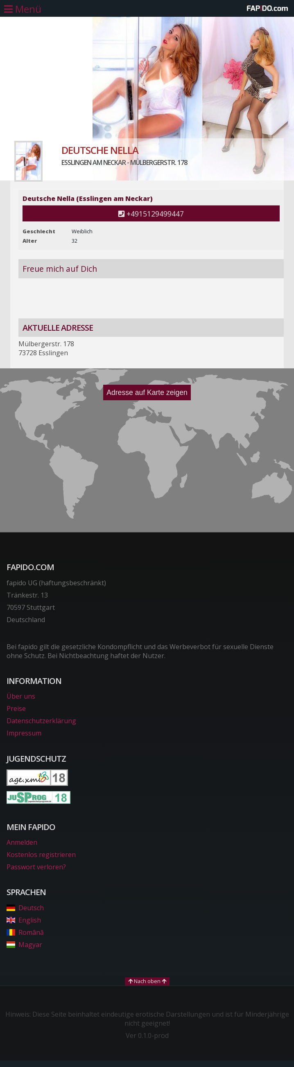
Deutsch (25, 907)
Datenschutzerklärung (41, 720)
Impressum (24, 733)
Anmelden (22, 842)
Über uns (21, 696)
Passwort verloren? (36, 866)
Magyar (24, 944)
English (24, 920)
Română (25, 932)
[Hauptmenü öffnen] (22, 9)
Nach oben (147, 981)
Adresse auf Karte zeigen (147, 392)
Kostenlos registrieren (41, 854)
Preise (16, 708)
